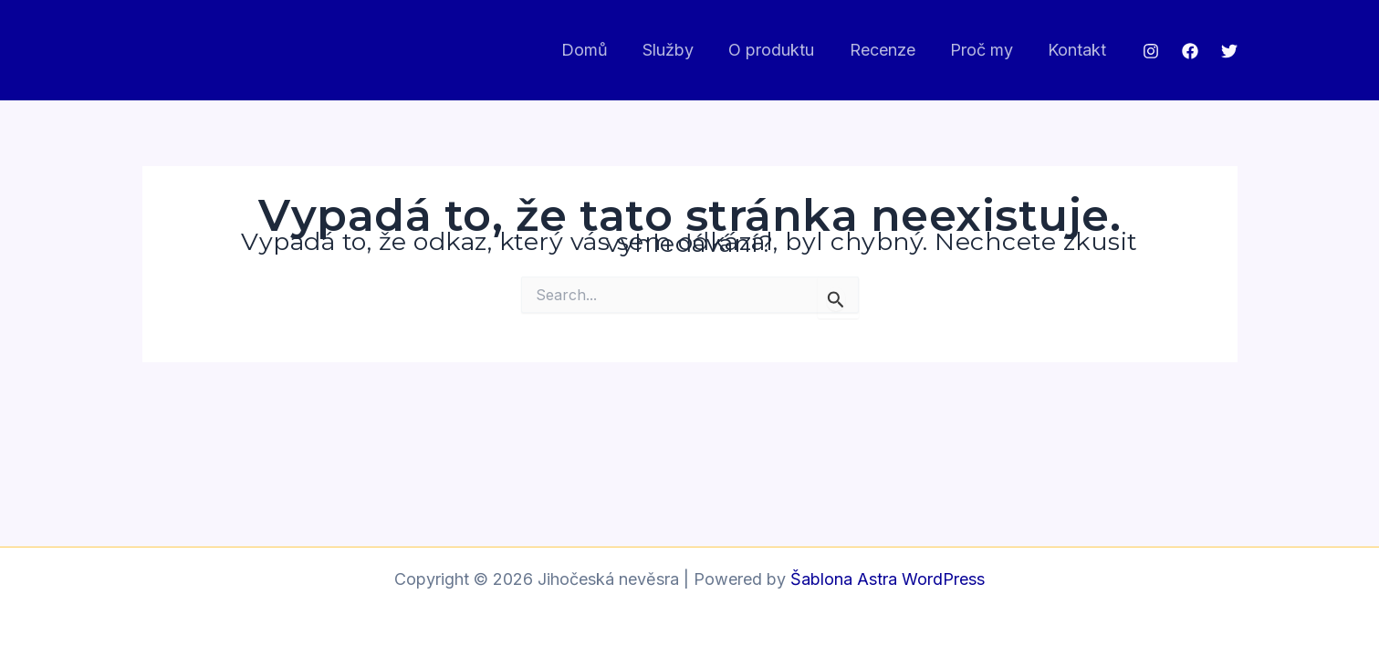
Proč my (985, 49)
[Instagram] (1151, 51)
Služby (678, 49)
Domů (596, 49)
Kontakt (1079, 49)
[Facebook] (1190, 51)
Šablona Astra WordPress (887, 579)
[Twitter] (1229, 51)
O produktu (779, 49)
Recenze (888, 49)
